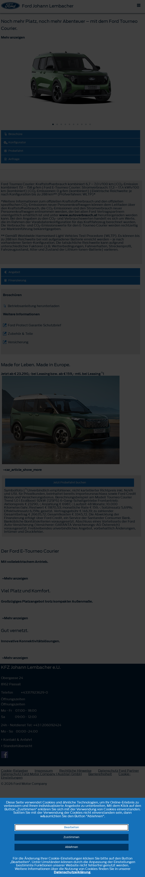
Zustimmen (71, 837)
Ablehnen (71, 847)
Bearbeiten (71, 827)
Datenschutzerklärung (72, 872)
